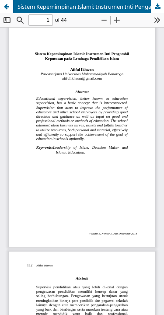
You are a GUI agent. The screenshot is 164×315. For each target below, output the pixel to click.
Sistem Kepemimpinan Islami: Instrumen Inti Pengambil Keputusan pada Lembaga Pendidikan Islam (90, 6)
